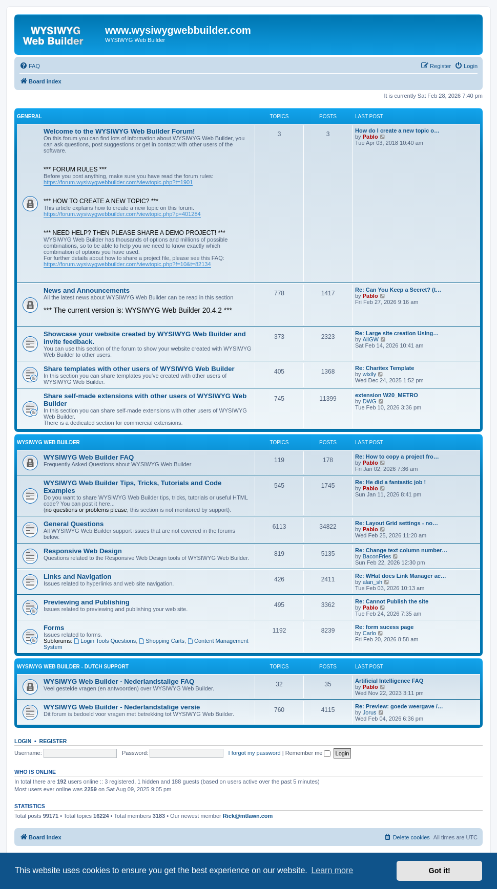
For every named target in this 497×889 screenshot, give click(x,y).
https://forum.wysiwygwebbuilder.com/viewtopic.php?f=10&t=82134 (127, 264)
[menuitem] (29, 66)
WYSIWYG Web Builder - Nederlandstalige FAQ (119, 681)
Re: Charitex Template (384, 368)
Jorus (370, 712)
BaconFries (377, 556)
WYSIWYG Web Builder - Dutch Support (73, 666)
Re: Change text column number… (401, 550)
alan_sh (373, 582)
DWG (370, 401)
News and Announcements (87, 290)
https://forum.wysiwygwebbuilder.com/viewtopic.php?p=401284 (122, 214)
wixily (369, 374)
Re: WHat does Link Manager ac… (400, 576)
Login (22, 741)
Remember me (308, 753)
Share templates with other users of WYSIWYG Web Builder (139, 369)
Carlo (369, 633)
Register (53, 741)
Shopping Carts (161, 641)
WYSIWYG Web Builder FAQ (89, 457)
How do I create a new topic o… (397, 130)
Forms (54, 628)
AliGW (371, 339)
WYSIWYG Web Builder (48, 442)
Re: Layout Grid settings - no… (396, 523)
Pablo (370, 137)
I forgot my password (255, 753)
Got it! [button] (439, 870)
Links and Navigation (78, 576)
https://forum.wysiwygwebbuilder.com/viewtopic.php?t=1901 (118, 182)
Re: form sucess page (384, 627)
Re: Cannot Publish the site (391, 601)
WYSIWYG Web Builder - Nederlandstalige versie (122, 707)
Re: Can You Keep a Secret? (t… (398, 290)
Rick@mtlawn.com (248, 816)
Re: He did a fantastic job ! (390, 482)
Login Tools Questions (105, 641)
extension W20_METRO (386, 395)
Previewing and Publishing (87, 602)
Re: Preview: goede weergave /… (399, 706)
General (29, 116)
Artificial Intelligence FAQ (389, 681)
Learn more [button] (332, 870)
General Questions (73, 524)
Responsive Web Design (83, 551)
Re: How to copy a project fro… (397, 456)
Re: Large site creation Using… (397, 333)
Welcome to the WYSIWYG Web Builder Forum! (119, 131)
